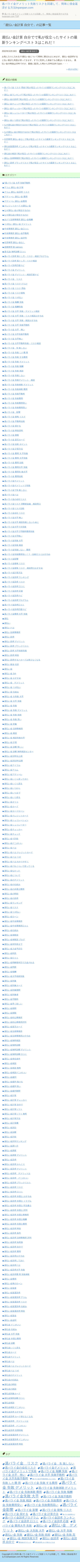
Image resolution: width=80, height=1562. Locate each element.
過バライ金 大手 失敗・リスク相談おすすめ (23, 316)
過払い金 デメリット (14, 683)
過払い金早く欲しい (13, 1004)
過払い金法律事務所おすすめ (17, 1036)
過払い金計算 (10, 1095)
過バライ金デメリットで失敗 (17, 486)
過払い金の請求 (11, 898)
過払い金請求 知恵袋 (13, 1242)
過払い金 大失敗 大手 (13, 696)
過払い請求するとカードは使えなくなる (22, 660)
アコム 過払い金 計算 (13, 187)
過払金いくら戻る (12, 1348)
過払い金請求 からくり (14, 1164)
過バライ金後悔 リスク (14, 563)
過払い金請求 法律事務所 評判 (17, 1238)
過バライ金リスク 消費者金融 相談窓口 (22, 504)
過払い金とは (10, 848)
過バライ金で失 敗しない (15, 490)
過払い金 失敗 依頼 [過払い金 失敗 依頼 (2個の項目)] (38, 1534)
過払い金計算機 (11, 1123)
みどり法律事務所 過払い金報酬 (18, 220)
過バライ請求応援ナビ (14, 265)
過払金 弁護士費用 (12, 1339)
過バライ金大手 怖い (13, 518)
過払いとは (9, 628)
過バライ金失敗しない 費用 (17, 550)
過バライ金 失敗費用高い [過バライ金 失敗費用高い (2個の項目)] (42, 1504)
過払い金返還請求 (12, 1293)
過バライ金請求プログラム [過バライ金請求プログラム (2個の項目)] (22, 1517)
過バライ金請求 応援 (13, 591)
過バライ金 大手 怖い (14, 330)
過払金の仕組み (11, 1380)
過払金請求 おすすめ (13, 1412)
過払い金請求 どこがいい (16, 1178)
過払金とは (9, 1361)
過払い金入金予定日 (13, 949)
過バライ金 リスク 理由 (14, 288)
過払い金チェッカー (13, 829)
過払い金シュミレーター (15, 825)
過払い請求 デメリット (14, 641)
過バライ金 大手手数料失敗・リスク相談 (22, 343)
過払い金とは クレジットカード (18, 852)
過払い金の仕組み (12, 885)
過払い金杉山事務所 (13, 1018)
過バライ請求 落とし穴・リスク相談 (20, 261)
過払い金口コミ (11, 958)
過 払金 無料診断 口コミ (15, 252)
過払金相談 (9, 1403)
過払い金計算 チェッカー (15, 1100)
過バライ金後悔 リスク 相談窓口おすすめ (23, 568)
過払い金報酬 (10, 972)
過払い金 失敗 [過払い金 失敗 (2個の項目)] (13, 1534)
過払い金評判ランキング (15, 1141)
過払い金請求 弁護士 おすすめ (17, 1196)
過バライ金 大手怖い (13, 339)
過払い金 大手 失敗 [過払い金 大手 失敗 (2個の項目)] (60, 1530)
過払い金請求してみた (14, 1261)
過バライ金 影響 (12, 412)
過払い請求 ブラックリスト (16, 646)
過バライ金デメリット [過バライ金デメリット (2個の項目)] (54, 1467)
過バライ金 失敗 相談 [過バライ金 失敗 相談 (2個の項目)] (18, 1500)
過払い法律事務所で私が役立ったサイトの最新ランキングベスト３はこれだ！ (39, 158)
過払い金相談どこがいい (15, 1073)
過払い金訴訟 (10, 1128)
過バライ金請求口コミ (14, 605)
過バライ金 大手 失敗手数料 (16, 325)
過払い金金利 (10, 1320)
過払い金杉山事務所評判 (15, 1022)
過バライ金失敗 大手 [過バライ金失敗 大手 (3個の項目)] (22, 1496)
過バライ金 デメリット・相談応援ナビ (21, 275)
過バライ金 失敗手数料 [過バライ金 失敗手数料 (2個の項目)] (57, 1496)
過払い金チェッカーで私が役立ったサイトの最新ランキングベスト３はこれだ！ (40, 108)
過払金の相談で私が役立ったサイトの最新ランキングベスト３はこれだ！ (37, 154)
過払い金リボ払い (12, 912)
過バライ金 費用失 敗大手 (15, 472)
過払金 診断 (9, 1343)
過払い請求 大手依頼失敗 (15, 651)
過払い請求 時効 (11, 655)
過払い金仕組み (11, 930)
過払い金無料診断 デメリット (17, 1050)
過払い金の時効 (11, 894)
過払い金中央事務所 (13, 921)
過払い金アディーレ (13, 774)
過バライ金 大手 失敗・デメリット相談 (21, 311)
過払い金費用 (10, 1279)
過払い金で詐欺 (11, 839)
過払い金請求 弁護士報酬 (15, 1219)
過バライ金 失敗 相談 (13, 371)
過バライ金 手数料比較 (14, 421)
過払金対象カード (12, 1394)
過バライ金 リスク (13, 279)
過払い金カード (11, 807)
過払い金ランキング (13, 903)
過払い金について (12, 875)
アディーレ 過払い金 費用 (15, 197)
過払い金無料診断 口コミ (15, 1054)
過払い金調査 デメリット (15, 1155)
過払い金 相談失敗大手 (14, 738)
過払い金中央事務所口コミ (16, 926)
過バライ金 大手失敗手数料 (16, 334)
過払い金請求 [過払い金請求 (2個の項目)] (50, 1538)
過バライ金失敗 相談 (13, 545)
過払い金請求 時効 (12, 1228)
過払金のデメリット (13, 1375)
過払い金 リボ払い (12, 687)
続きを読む (73, 69)
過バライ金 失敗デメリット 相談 (19, 380)
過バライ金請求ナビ (13, 596)
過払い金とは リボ (12, 857)
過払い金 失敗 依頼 (12, 715)
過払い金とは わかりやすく (16, 862)
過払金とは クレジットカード (17, 1366)
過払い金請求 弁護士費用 (15, 1224)
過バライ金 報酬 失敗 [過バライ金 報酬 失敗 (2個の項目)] (54, 1471)
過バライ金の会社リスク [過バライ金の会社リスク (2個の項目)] (20, 1467)
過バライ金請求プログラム (16, 600)
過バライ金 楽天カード (14, 440)
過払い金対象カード (13, 985)
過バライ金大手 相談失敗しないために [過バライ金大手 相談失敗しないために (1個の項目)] (44, 1479)
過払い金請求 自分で (13, 1247)
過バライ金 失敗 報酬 (13, 366)
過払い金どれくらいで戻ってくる (19, 866)
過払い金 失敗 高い (12, 719)
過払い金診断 (10, 1132)
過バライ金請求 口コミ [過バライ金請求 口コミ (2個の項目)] (24, 1521)
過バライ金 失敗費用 (13, 398)
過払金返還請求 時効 (13, 1444)
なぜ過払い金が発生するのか (17, 210)
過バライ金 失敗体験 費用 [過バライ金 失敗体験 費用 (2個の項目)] (26, 1491)
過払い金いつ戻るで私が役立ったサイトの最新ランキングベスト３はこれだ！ (39, 120)
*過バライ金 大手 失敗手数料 (17, 183)
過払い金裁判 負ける (13, 1082)
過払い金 (8, 669)
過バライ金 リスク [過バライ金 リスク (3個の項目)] (21, 1463)
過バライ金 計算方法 (13, 449)
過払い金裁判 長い (12, 1086)
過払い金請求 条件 (12, 1233)
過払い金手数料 (11, 999)
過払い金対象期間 (12, 990)
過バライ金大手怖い (13, 536)
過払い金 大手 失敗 (12, 701)
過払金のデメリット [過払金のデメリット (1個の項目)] (25, 1542)
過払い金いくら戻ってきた (16, 779)
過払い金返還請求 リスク (15, 1302)
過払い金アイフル (12, 765)
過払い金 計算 (10, 742)
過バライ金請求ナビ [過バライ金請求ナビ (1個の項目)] (69, 1514)
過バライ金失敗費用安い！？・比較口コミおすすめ (27, 554)
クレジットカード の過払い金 (17, 206)
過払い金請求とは (12, 1265)
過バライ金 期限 (11, 435)
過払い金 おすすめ (12, 678)
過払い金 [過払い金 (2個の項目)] (41, 1525)
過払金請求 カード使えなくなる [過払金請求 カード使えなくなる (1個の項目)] (45, 1542)
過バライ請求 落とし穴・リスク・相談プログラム (26, 256)
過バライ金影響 (11, 559)
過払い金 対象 (10, 724)
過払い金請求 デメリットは (17, 1173)
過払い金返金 (10, 1316)
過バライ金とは (11, 495)
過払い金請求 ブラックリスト (17, 1183)
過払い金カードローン (14, 811)
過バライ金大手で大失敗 (15, 527)
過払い (7, 623)
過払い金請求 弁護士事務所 (16, 1215)
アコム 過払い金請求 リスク (16, 192)
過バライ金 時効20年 (13, 430)
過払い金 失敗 (10, 706)
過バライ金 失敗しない (14, 375)
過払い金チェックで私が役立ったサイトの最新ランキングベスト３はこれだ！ (39, 104)
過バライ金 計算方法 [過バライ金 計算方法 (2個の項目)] (45, 1514)
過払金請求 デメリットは (16, 1421)
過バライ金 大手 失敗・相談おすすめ (20, 320)
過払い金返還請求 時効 (14, 1311)
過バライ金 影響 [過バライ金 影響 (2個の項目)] (28, 1509)
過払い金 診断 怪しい (13, 747)
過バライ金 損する (12, 426)
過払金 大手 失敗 (11, 1334)
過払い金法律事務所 (13, 1031)
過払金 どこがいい (12, 1325)
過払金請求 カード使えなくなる (18, 1416)
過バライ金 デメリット (14, 270)
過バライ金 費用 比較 (13, 463)
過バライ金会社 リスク (14, 513)
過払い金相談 (10, 1063)
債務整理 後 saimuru (13, 247)
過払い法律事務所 (12, 632)
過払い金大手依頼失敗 (14, 976)
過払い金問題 (10, 967)
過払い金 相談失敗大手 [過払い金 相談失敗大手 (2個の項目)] (24, 1538)
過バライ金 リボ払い (13, 297)
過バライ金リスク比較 (14, 508)
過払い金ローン (11, 917)
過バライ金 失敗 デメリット (16, 362)
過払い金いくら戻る (13, 784)
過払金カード (10, 1352)
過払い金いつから (12, 788)
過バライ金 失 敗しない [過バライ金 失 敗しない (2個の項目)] (58, 1463)
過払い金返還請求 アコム (15, 1297)
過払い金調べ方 (11, 1146)
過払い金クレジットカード (16, 816)
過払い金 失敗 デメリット (15, 710)
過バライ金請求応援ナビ (15, 609)
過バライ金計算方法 (13, 573)
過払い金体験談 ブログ (14, 940)
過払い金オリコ (11, 802)
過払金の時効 (10, 1384)
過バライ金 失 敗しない (15, 348)
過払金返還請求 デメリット (16, 1435)
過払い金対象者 (11, 995)
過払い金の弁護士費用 (14, 889)
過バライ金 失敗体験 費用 (15, 389)
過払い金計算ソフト (13, 1109)
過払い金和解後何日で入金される (19, 962)
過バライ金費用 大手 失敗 (15, 614)
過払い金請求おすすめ (14, 1256)
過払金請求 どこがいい (15, 1426)
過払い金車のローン (13, 1283)
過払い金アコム (11, 770)
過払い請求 (9, 637)
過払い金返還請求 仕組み (15, 1306)
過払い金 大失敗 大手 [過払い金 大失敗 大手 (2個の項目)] (31, 1530)
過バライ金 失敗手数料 (14, 394)
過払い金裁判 (10, 1077)
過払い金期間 (10, 1008)
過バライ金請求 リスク (14, 582)
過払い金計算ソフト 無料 (15, 1114)
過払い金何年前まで (13, 944)
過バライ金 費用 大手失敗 (15, 458)
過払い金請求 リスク (13, 1187)
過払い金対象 (10, 981)
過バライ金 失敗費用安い (15, 403)
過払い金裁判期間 (12, 1091)
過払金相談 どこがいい (14, 1407)
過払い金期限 (10, 1013)
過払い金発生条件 (12, 1059)
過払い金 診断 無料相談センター (18, 752)
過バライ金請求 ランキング (16, 577)
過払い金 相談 (10, 733)
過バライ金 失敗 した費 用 (16, 353)
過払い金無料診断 (12, 1045)
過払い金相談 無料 (12, 1068)
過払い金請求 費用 (12, 1251)
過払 (6, 619)
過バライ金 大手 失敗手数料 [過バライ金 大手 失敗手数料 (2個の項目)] (47, 1474)
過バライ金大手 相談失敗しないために (21, 522)
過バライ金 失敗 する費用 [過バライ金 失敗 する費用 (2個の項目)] (41, 1482)
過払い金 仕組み (11, 692)
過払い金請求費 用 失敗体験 (16, 1274)
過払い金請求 (10, 1160)
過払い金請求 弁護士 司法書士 (17, 1206)
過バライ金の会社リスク (15, 499)
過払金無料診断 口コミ (14, 1398)
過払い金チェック (12, 834)
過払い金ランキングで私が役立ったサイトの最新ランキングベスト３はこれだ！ (40, 95)
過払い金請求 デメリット (15, 1169)
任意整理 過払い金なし (14, 242)
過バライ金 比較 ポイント (15, 444)
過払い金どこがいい (13, 843)
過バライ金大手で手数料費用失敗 (19, 531)
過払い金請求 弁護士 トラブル (17, 1201)
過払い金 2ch (10, 674)
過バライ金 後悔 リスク (14, 417)
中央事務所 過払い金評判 (15, 238)
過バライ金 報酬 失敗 (13, 302)
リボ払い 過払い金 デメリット (17, 224)
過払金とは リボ (11, 1371)
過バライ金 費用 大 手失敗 (16, 453)
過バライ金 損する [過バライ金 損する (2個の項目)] (16, 1514)
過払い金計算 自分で (29, 51)
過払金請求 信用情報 (13, 1430)
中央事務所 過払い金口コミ (16, 229)
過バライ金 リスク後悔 (14, 293)
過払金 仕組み (10, 1329)
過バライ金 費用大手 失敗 (15, 467)
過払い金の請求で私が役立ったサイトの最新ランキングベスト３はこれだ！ (38, 99)
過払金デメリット (12, 1357)
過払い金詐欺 (10, 1137)
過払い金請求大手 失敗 (14, 1270)
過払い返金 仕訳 (11, 664)
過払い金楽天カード (13, 1027)
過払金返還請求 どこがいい (16, 1439)
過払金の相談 (10, 1389)
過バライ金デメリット (14, 481)
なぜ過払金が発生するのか (16, 215)
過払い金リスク (11, 907)
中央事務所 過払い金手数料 (16, 233)
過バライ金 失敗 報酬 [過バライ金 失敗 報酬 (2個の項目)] (59, 1491)
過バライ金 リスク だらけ (15, 284)
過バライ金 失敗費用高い (15, 408)
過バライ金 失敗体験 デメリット (18, 385)
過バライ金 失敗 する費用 (15, 357)
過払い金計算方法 (12, 1118)
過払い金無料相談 (12, 1040)
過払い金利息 (10, 953)
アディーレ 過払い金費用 (15, 201)
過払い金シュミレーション (16, 820)
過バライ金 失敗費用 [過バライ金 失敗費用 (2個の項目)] (49, 1500)
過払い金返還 (10, 1288)
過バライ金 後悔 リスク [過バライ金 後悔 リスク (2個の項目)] (57, 1509)
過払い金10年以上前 (13, 756)
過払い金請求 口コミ (13, 1192)
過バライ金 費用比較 (13, 476)
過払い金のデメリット (14, 880)
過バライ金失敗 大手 (13, 541)
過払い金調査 (10, 1150)
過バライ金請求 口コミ (14, 586)
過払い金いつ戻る (12, 797)
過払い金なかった (12, 871)
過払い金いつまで (12, 793)
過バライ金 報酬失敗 (13, 307)
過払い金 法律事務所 (13, 729)
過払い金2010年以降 (13, 761)
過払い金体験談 (11, 935)
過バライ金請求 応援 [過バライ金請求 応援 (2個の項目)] (56, 1521)
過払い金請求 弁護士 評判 (15, 1210)
